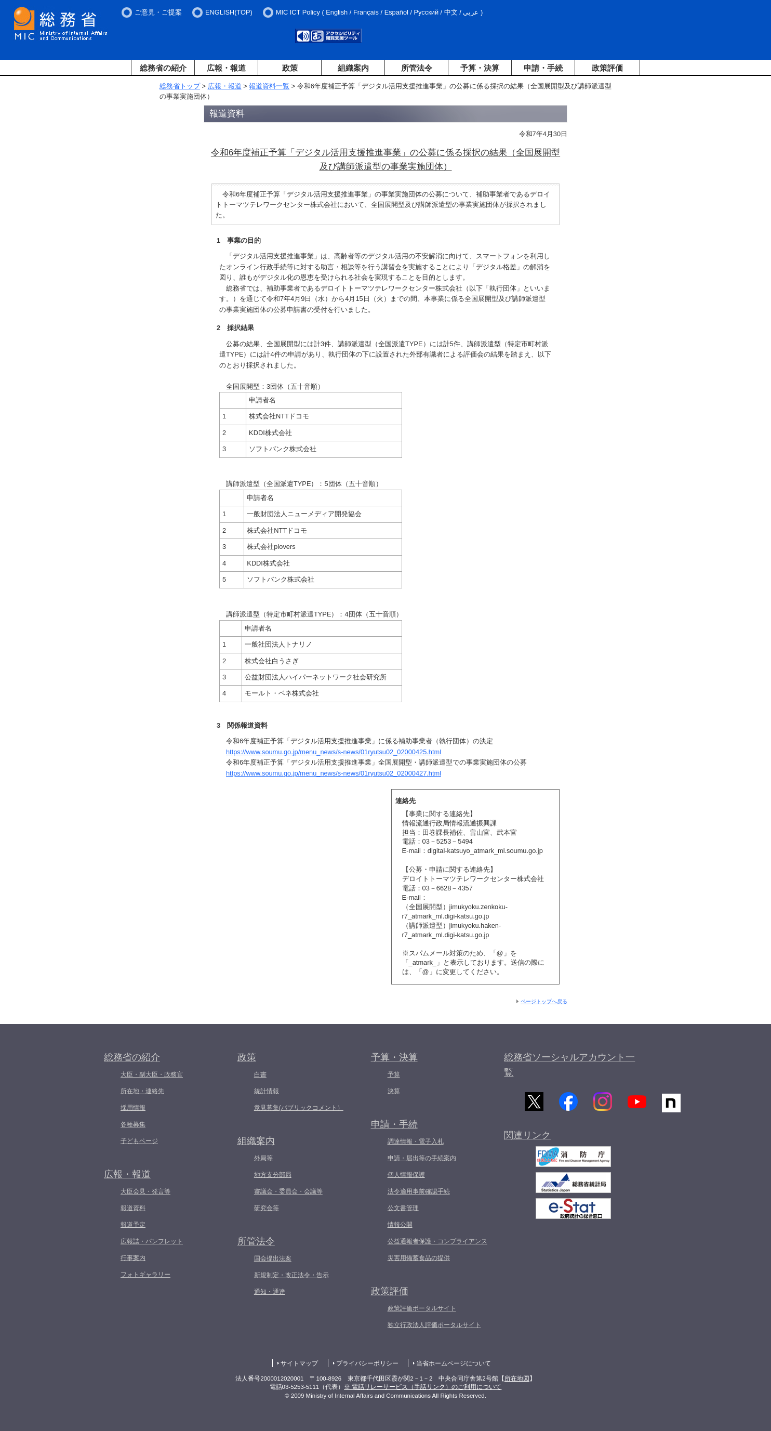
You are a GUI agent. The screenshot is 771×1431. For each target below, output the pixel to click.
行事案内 (133, 1258)
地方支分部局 (272, 1174)
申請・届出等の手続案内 (422, 1158)
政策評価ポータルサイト (422, 1308)
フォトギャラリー (145, 1274)
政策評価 (607, 67)
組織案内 (353, 67)
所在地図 (516, 1378)
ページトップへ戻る (544, 1001)
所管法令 (416, 67)
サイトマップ (299, 1363)
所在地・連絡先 (142, 1091)
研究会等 (266, 1208)
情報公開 (400, 1224)
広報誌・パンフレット (152, 1241)
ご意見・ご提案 (158, 12)
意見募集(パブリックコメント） (298, 1107)
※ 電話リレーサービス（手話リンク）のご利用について (422, 1387)
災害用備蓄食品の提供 (419, 1258)
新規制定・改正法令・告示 (291, 1275)
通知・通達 (269, 1291)
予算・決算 (479, 67)
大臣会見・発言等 (145, 1191)
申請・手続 (543, 67)
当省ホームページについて (453, 1363)
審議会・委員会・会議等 (288, 1191)
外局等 (263, 1158)
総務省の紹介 (163, 67)
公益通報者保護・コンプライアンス (437, 1241)
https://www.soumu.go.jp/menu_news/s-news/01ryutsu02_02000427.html (333, 773)
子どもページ (139, 1141)
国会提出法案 (272, 1258)
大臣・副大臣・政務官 (152, 1074)
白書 (260, 1074)
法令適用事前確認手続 (419, 1191)
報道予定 (133, 1224)
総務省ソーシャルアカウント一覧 (569, 1065)
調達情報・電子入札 (416, 1141)
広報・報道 (226, 67)
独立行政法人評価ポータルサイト (434, 1325)
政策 (290, 67)
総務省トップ (179, 86)
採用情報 (133, 1107)
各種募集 (133, 1124)
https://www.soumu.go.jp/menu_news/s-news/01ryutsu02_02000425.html (333, 752)
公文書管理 (403, 1208)
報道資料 (133, 1208)
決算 (394, 1091)
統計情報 (266, 1091)
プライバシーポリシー (367, 1363)
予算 (394, 1074)
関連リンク (527, 1138)
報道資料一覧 (269, 86)
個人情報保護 (406, 1174)
